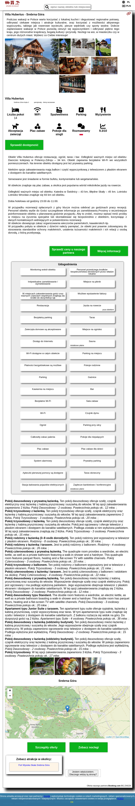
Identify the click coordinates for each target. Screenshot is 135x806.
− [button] (10, 696)
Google (46, 796)
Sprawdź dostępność (24, 145)
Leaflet (109, 737)
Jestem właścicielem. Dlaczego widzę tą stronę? (83, 773)
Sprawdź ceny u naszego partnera (68, 251)
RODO (120, 798)
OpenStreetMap (122, 737)
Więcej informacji (108, 251)
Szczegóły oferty (46, 747)
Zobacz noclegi (88, 747)
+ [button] (10, 691)
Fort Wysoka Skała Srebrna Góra (34, 765)
